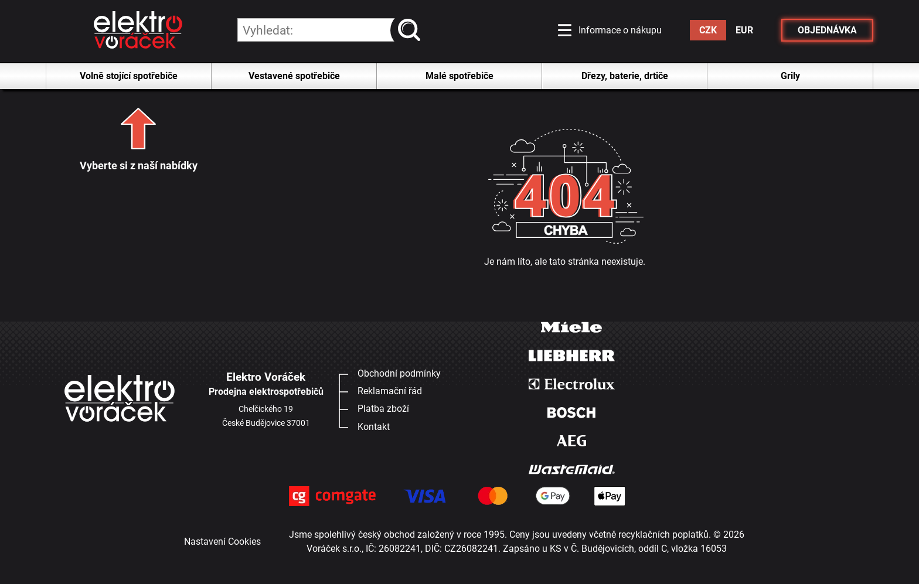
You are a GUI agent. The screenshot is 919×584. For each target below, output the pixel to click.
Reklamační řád (390, 391)
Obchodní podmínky (399, 373)
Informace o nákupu (620, 30)
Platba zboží (383, 408)
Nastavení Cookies (222, 541)
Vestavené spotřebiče (294, 75)
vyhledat (412, 30)
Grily (790, 75)
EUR (744, 30)
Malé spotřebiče (459, 75)
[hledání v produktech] (329, 30)
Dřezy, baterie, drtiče (624, 75)
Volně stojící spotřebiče (129, 75)
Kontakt (374, 426)
